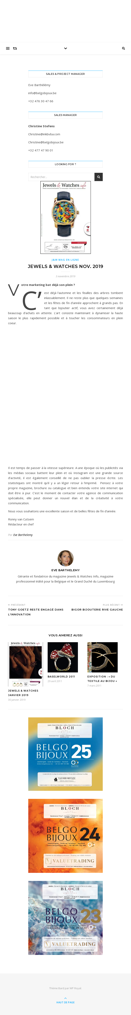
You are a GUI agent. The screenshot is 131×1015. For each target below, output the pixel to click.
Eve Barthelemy (22, 535)
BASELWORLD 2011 (61, 676)
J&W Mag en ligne (65, 260)
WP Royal (75, 988)
